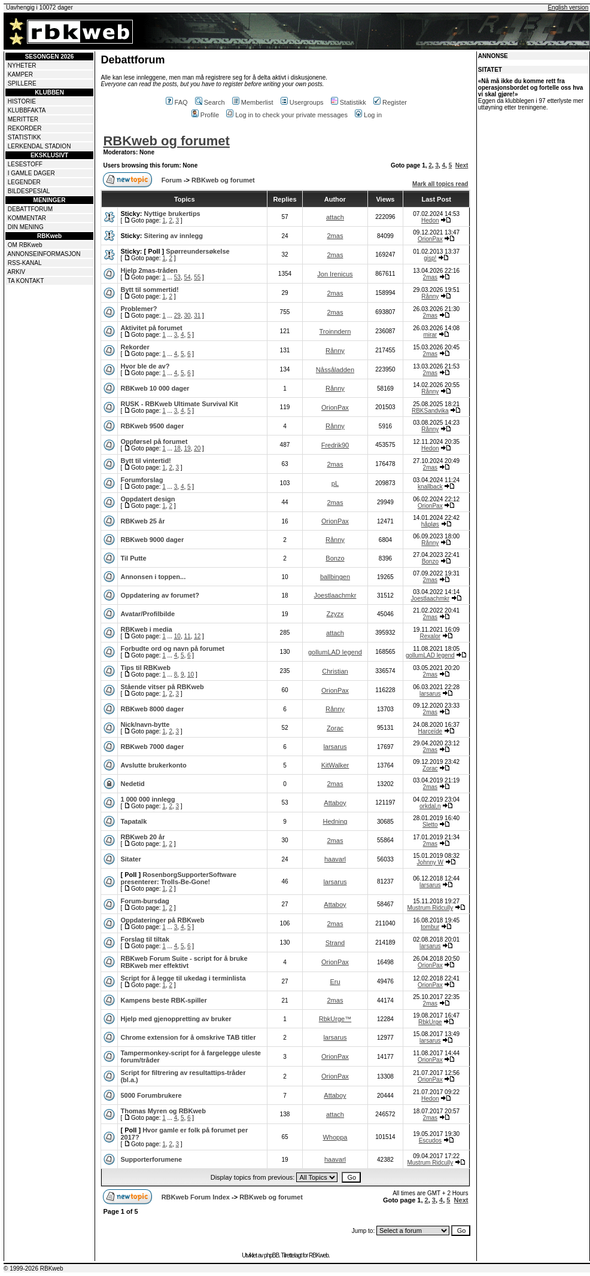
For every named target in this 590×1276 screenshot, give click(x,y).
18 (177, 448)
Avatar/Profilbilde (147, 613)
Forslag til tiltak (144, 939)
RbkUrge (430, 1022)
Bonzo (335, 558)
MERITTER (23, 119)
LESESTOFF (25, 164)
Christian (335, 671)
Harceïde (430, 731)
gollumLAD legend (335, 652)
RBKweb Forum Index (196, 1197)
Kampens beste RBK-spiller (163, 1000)
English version (568, 7)
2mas (335, 235)
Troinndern (335, 331)
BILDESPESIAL (29, 191)
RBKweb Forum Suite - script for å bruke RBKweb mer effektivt (183, 962)
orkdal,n (430, 806)
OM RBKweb (25, 245)
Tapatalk (133, 821)
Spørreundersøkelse (197, 251)
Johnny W (430, 862)
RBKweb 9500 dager (152, 426)
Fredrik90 (335, 445)
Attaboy (335, 802)
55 (197, 277)
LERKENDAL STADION (39, 146)
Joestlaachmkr (335, 595)
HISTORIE (22, 101)
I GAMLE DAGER (31, 173)
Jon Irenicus (334, 274)
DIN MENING (26, 227)
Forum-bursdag (144, 901)
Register (390, 102)
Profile (205, 114)
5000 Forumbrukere (150, 1095)
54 (187, 277)
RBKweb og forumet (166, 140)
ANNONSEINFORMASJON (43, 254)
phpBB (271, 1255)
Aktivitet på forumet (151, 327)
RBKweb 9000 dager (152, 539)
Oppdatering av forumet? (159, 595)
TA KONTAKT (26, 281)
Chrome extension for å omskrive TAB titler (188, 1037)
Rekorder (134, 347)
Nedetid (132, 783)
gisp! (430, 258)
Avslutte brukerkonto (153, 765)
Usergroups (302, 102)
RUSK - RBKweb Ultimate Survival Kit (179, 403)
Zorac (335, 728)
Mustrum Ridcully (430, 908)
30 (187, 315)
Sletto (430, 824)
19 (187, 448)
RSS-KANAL (25, 263)
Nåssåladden (335, 369)
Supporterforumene (151, 1159)
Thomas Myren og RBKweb (162, 1110)
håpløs (430, 524)
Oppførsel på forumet (153, 441)
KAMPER (20, 74)
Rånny (430, 296)
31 (197, 315)
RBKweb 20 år (142, 836)
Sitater (130, 859)
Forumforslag (141, 479)
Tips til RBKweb (145, 667)
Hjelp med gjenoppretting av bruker (175, 1018)
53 (177, 277)
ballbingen (335, 576)
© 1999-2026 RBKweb (33, 1268)
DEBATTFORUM (30, 209)
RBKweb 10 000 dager (154, 388)
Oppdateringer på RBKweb (162, 920)
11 (187, 636)
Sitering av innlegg (173, 235)
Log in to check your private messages (287, 114)
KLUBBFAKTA (27, 110)
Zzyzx (335, 613)
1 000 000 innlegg (147, 799)
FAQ (177, 102)
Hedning (335, 821)
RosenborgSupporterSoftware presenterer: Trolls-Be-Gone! (178, 878)
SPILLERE (22, 83)
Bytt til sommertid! (149, 289)
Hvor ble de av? (144, 366)
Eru (335, 981)
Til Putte (133, 558)
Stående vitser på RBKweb (161, 686)
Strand (335, 942)
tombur (430, 927)
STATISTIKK (24, 137)
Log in (368, 114)
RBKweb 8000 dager (152, 708)
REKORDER (25, 128)
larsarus (430, 693)
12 (197, 636)
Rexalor (430, 636)
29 (177, 315)
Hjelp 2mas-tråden (148, 270)
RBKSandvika (430, 410)
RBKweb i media (146, 629)
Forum (172, 180)
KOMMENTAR (27, 218)
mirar (430, 334)
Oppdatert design (147, 499)
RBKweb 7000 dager (152, 746)
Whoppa (335, 1137)
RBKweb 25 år (142, 521)
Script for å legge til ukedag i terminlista (182, 978)
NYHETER (22, 65)
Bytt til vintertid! (145, 460)
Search (210, 102)
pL (335, 483)
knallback (430, 486)
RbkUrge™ (335, 1018)
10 (177, 636)
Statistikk (348, 102)
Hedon (430, 220)
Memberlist (252, 102)
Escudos (430, 1140)
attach (335, 217)
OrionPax (430, 239)
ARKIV (16, 272)
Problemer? (138, 308)
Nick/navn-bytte (144, 724)
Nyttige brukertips (172, 213)
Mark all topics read (440, 184)
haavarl (335, 859)
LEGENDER (24, 182)
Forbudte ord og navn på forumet (172, 648)
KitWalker (335, 765)
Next (462, 165)
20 (197, 448)
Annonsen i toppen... (152, 576)
